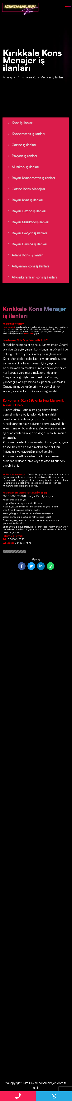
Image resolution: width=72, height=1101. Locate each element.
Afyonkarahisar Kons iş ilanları (30, 277)
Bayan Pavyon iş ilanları (25, 233)
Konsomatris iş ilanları (24, 134)
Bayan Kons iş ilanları (23, 200)
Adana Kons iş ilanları (23, 255)
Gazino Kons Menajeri (24, 189)
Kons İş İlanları (18, 123)
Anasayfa (9, 78)
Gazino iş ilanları (20, 145)
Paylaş (36, 559)
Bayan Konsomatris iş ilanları (29, 178)
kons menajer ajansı (25, 345)
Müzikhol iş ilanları (21, 167)
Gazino (19, 329)
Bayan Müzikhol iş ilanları (26, 222)
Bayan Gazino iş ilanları (25, 211)
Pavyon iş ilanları (20, 156)
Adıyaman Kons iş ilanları (26, 266)
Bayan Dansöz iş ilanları (25, 244)
